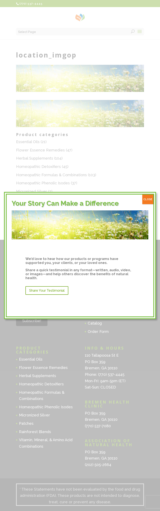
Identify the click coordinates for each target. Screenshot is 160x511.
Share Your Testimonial (47, 290)
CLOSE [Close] (147, 199)
